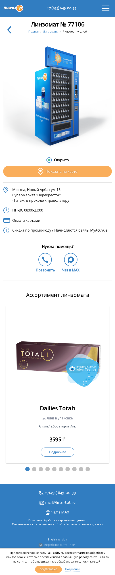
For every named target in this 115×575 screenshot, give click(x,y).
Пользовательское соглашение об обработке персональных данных (57, 524)
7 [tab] (67, 469)
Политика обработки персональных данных (57, 520)
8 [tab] (74, 469)
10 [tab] (88, 469)
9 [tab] (81, 469)
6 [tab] (61, 469)
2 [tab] (34, 469)
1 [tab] (27, 469)
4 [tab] (47, 469)
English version (57, 539)
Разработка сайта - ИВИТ (57, 545)
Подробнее (72, 569)
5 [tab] (54, 469)
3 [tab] (41, 469)
